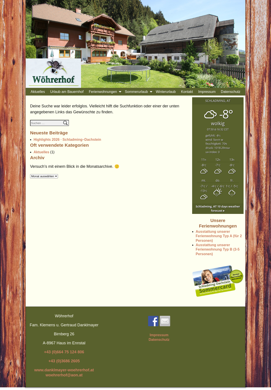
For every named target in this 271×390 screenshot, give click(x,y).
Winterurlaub (166, 92)
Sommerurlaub (139, 92)
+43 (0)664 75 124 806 (64, 352)
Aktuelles (38, 92)
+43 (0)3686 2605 (64, 361)
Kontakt (187, 92)
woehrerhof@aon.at (64, 375)
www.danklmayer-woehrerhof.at (64, 370)
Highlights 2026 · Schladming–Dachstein (67, 139)
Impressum (206, 92)
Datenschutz (230, 92)
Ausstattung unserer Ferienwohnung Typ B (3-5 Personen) (218, 249)
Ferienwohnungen (105, 92)
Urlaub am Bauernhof (66, 92)
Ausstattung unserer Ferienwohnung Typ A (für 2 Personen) (219, 236)
